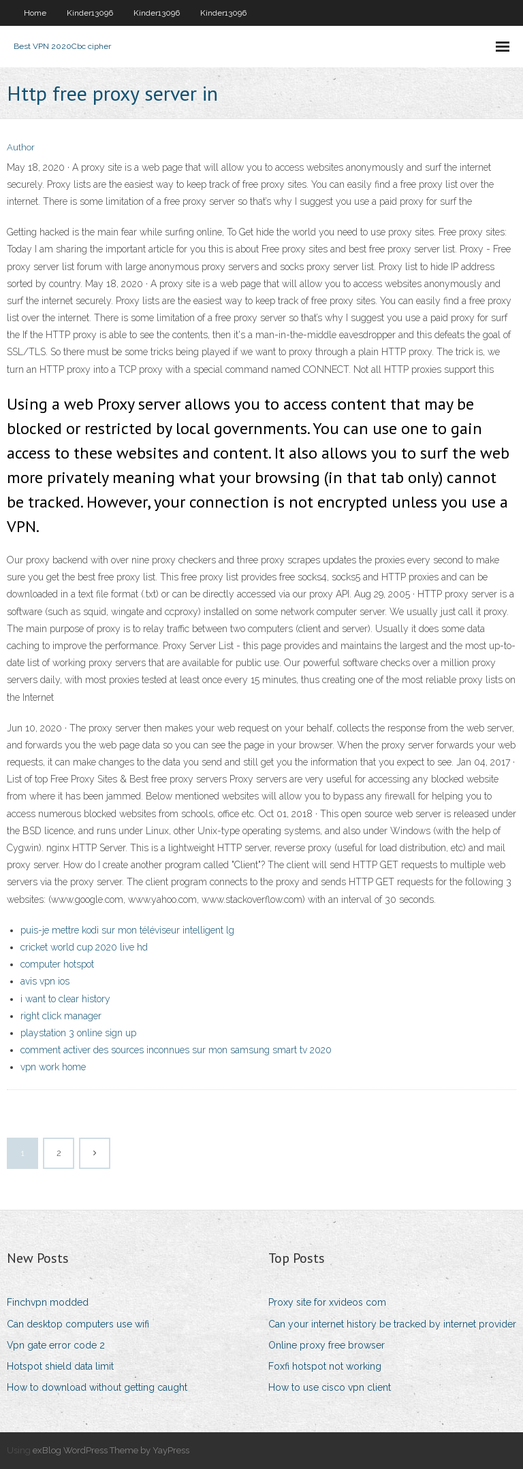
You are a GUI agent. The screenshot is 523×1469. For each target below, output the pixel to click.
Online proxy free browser (326, 1345)
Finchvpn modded (48, 1302)
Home (35, 13)
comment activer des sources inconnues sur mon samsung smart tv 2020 (176, 1049)
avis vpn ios (44, 981)
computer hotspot (57, 964)
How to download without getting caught (97, 1387)
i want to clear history (65, 998)
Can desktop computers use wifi (78, 1324)
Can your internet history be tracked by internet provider (392, 1324)
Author (21, 147)
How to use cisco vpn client (329, 1387)
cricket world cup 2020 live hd (84, 947)
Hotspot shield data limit (60, 1366)
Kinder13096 (90, 13)
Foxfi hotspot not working (324, 1366)
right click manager (60, 1015)
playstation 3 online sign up (78, 1032)
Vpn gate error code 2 (56, 1345)
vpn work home (53, 1066)
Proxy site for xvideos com (327, 1302)
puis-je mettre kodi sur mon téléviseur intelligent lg (127, 930)
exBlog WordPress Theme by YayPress (111, 1450)
